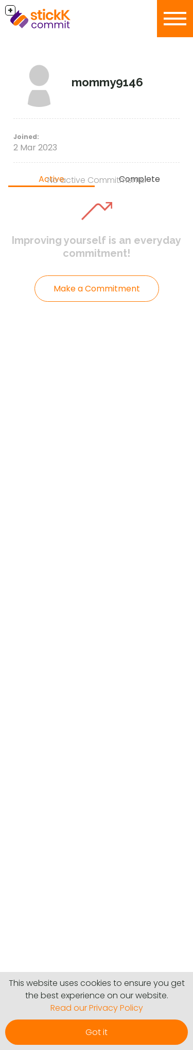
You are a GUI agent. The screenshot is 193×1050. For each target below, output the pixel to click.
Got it (96, 1032)
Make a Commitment (97, 289)
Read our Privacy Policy (96, 1008)
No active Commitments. (96, 180)
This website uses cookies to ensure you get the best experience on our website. (97, 989)
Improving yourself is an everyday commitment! (96, 246)
